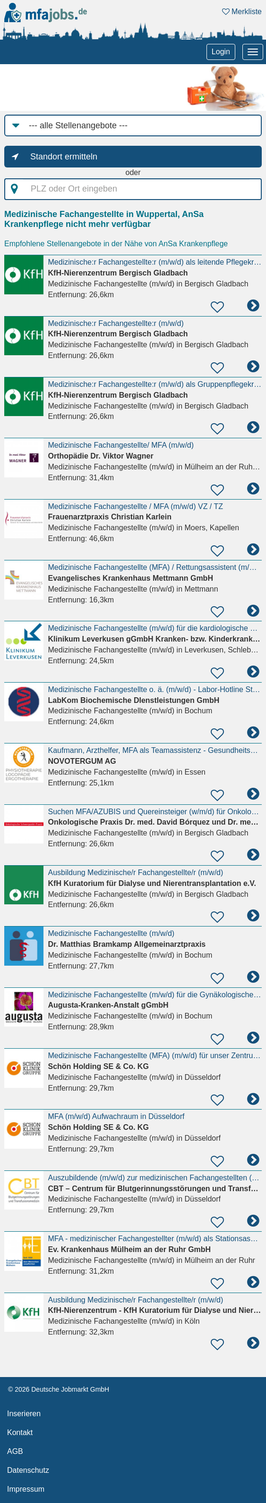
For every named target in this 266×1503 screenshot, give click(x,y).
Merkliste (242, 12)
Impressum (25, 1489)
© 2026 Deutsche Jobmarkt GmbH (58, 1389)
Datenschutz (28, 1470)
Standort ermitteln (63, 156)
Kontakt (20, 1432)
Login (221, 52)
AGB (15, 1451)
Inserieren (24, 1414)
